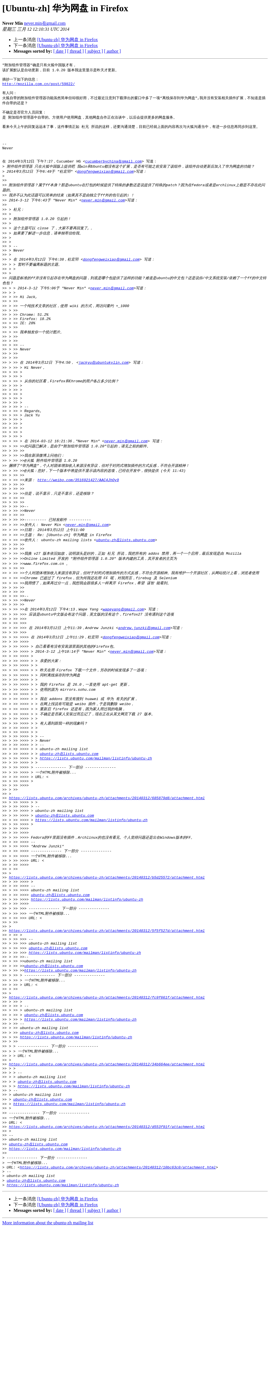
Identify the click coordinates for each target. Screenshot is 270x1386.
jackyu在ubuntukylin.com (103, 402)
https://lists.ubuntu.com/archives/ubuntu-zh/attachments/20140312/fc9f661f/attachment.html (107, 1126)
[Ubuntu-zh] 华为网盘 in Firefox (67, 39)
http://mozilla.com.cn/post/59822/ (38, 86)
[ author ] (112, 51)
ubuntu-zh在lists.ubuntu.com (125, 604)
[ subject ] (94, 51)
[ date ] (59, 51)
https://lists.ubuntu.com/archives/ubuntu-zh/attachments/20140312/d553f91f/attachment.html (107, 1276)
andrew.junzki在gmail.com (144, 703)
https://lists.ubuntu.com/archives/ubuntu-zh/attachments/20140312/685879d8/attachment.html (107, 895)
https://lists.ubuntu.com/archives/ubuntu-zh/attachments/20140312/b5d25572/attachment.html (107, 987)
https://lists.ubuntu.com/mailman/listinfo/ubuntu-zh (96, 849)
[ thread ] (75, 51)
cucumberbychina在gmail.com (113, 174)
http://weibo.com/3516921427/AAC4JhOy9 (78, 536)
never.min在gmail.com (45, 23)
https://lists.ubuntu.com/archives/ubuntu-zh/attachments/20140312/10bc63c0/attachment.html (118, 1322)
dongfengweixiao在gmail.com (105, 184)
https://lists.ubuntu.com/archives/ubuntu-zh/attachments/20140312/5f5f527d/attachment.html (107, 1049)
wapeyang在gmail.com (123, 682)
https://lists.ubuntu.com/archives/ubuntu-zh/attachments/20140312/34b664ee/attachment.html (107, 1204)
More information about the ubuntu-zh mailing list (47, 1381)
